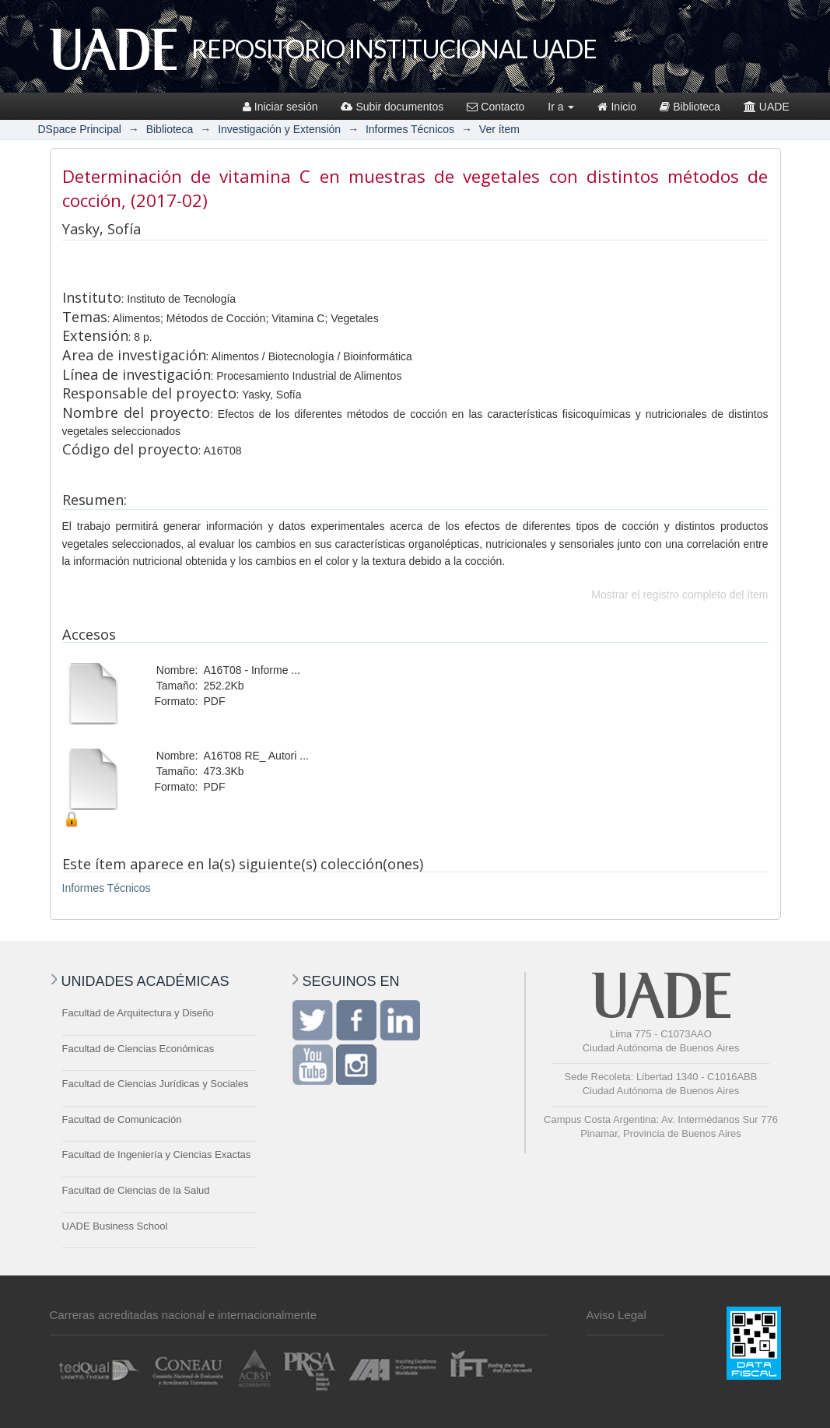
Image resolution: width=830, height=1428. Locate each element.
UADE (767, 106)
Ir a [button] (561, 106)
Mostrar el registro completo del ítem (679, 594)
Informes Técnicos (410, 129)
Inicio (616, 106)
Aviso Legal (616, 1314)
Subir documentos (392, 106)
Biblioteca (690, 106)
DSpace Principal (79, 129)
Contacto (495, 106)
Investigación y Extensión (279, 129)
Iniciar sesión (280, 106)
